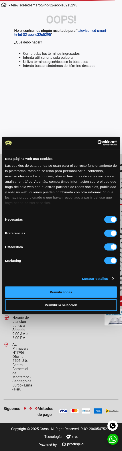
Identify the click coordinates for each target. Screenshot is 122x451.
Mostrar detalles (95, 278)
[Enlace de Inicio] (4, 5)
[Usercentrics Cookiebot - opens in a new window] (97, 143)
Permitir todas (61, 292)
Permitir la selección (61, 305)
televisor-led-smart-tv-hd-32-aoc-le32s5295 (44, 5)
